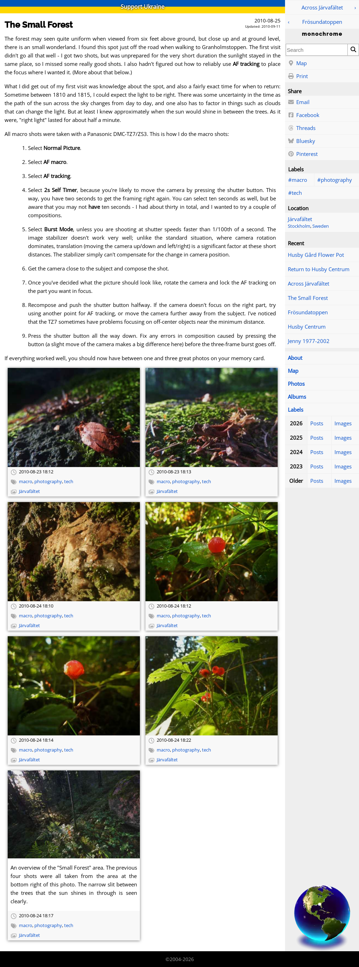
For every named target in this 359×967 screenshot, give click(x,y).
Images (343, 423)
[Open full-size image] (74, 417)
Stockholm (299, 226)
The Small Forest (308, 297)
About (295, 357)
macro (25, 482)
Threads (302, 128)
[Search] (353, 49)
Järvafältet (300, 218)
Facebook (303, 115)
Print (298, 76)
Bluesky (301, 141)
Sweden (320, 226)
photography (48, 482)
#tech (295, 192)
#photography (334, 179)
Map (297, 63)
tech (68, 482)
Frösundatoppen (322, 21)
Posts (316, 423)
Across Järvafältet (322, 7)
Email (299, 102)
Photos (296, 383)
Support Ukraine (142, 7)
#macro (297, 179)
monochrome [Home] (322, 34)
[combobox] (316, 49)
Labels (295, 409)
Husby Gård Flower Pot (316, 254)
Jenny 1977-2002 (309, 340)
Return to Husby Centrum (319, 269)
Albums (297, 396)
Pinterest (303, 154)
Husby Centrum (307, 326)
